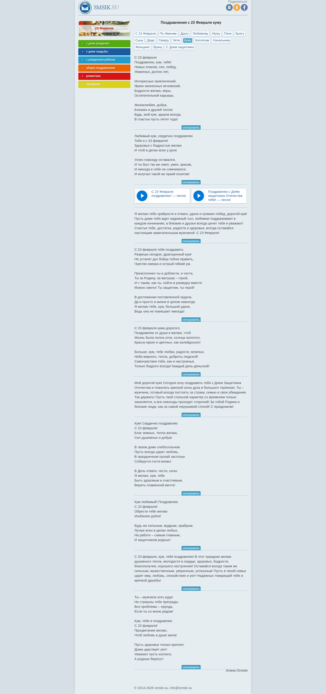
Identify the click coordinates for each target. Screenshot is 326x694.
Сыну (139, 40)
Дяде (151, 40)
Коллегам (202, 40)
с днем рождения (98, 43)
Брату (239, 33)
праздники (93, 84)
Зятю (176, 40)
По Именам (168, 33)
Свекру (163, 40)
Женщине (142, 47)
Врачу (157, 47)
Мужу (216, 33)
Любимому (200, 33)
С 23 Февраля (145, 33)
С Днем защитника (180, 47)
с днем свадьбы (97, 51)
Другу (184, 33)
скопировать (191, 127)
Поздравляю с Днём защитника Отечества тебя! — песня (225, 196)
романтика (93, 76)
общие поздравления (100, 67)
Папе (228, 33)
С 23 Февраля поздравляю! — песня (168, 194)
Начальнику (221, 40)
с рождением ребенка (100, 59)
